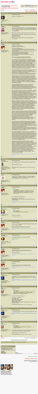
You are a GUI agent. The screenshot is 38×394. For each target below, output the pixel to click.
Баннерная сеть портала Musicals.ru (6, 371)
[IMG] (2, 352)
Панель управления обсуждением (30, 11)
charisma (2, 26)
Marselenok (3, 235)
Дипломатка (3, 160)
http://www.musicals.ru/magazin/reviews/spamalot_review (21, 250)
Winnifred (2, 44)
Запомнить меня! (34, 5)
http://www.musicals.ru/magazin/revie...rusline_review (21, 226)
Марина (2, 274)
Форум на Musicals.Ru (6, 5)
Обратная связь (27, 358)
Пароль (22, 6)
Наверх (36, 358)
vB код (2, 351)
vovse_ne (2, 14)
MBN (3, 370)
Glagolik (2, 174)
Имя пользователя (23, 5)
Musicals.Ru (32, 358)
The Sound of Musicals (14, 5)
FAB (2, 208)
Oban (2, 323)
